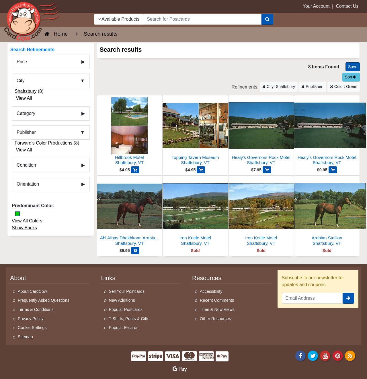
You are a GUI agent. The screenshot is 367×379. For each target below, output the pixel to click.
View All (24, 98)
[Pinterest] (338, 355)
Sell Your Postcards (127, 291)
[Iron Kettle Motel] (195, 212)
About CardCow (32, 291)
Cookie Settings (32, 327)
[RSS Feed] (350, 355)
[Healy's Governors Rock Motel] (261, 132)
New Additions (122, 300)
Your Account (316, 6)
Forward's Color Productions (43, 143)
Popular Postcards (126, 309)
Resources (206, 278)
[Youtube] (325, 355)
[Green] (17, 213)
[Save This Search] (352, 66)
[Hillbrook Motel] (129, 132)
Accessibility (211, 291)
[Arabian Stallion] (327, 212)
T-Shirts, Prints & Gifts (129, 318)
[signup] (348, 298)
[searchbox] (202, 19)
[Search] (267, 19)
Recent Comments (217, 300)
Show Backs (24, 227)
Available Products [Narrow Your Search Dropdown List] (119, 19)
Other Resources (215, 318)
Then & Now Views (217, 309)
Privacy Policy (31, 318)
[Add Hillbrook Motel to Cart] (135, 169)
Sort (350, 77)
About (18, 278)
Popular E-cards (123, 327)
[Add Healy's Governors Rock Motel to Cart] (267, 169)
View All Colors (27, 220)
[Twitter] (313, 355)
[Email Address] (312, 298)
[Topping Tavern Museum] (195, 132)
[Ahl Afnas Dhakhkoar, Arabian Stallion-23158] (129, 212)
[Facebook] (300, 355)
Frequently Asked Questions (43, 300)
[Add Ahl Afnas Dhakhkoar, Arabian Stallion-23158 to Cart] (135, 250)
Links (108, 278)
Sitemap (25, 336)
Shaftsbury (25, 91)
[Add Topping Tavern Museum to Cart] (201, 169)
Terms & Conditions (36, 309)
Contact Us (347, 6)
